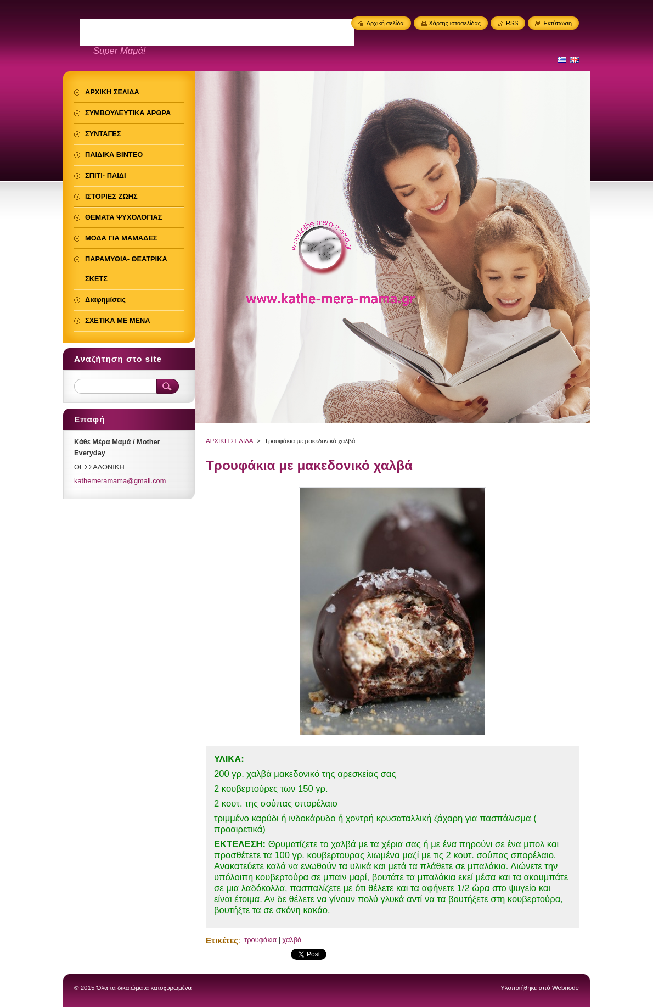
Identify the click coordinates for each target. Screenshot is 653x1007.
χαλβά (292, 940)
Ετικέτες (222, 940)
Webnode (565, 987)
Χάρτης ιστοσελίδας (455, 23)
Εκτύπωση (557, 23)
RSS (512, 23)
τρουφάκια (260, 940)
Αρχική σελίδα (385, 23)
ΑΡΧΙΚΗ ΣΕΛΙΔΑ (229, 441)
